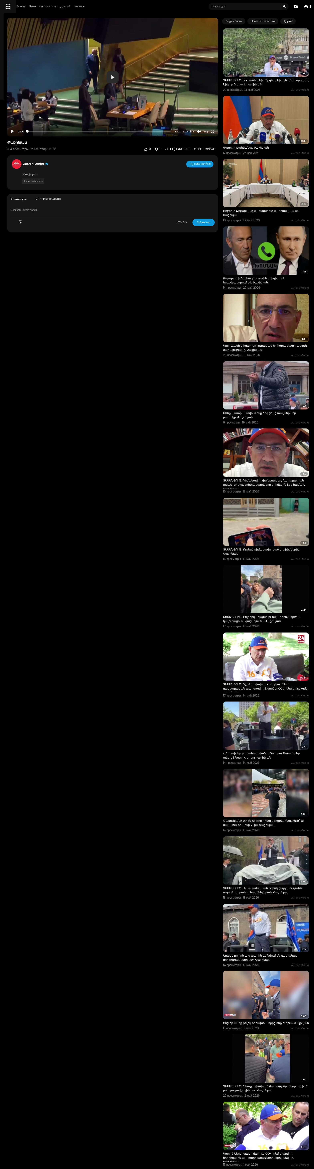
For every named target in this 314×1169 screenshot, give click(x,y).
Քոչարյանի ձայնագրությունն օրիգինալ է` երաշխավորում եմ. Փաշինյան (270, 245)
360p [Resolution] (221, 111)
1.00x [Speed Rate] (201, 111)
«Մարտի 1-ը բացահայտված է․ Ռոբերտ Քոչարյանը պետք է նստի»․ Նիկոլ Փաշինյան (272, 659)
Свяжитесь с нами (25, 136)
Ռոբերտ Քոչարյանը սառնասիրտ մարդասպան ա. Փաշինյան (264, 187)
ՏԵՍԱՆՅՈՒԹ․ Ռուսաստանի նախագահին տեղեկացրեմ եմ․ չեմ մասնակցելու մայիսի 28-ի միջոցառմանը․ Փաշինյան (273, 1075)
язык (26, 141)
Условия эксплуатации (18, 126)
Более (135, 6)
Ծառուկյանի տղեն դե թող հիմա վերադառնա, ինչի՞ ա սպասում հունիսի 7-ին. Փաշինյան (273, 718)
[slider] (132, 110)
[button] (306, 6)
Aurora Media (88, 143)
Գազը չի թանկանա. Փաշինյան (262, 130)
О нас (8, 136)
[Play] (64, 111)
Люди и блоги (71, 6)
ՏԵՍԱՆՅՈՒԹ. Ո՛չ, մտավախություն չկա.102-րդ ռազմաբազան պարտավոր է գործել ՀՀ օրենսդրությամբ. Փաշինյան (272, 601)
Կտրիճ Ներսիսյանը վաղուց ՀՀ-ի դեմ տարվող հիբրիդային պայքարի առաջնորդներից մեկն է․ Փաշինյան (273, 1015)
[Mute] (214, 111)
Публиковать (218, 201)
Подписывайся (215, 143)
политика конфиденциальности (24, 131)
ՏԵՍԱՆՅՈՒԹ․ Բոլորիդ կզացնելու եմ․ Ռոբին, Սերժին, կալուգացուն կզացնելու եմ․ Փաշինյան (274, 540)
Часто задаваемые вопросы (22, 122)
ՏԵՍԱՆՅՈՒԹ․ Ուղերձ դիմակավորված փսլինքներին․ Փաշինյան (267, 482)
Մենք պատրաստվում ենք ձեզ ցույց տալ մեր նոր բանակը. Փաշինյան (272, 363)
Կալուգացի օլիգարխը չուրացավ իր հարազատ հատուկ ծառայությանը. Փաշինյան (273, 304)
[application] (146, 67)
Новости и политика (99, 6)
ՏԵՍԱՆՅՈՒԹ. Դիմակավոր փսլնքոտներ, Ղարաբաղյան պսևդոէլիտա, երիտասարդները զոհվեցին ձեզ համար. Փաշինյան (274, 423)
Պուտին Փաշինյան (253, 1132)
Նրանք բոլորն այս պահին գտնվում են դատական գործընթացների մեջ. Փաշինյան (271, 837)
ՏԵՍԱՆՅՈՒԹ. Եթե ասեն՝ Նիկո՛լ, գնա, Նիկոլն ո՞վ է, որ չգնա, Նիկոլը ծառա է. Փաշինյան (273, 74)
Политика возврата (16, 117)
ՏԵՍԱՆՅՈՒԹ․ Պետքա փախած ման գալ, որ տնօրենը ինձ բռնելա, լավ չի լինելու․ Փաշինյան (274, 954)
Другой (121, 6)
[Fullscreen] (228, 111)
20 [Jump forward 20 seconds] (207, 111)
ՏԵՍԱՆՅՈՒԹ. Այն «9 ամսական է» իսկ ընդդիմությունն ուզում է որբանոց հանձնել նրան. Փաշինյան (270, 779)
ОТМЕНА (197, 201)
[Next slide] (304, 21)
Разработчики (13, 141)
